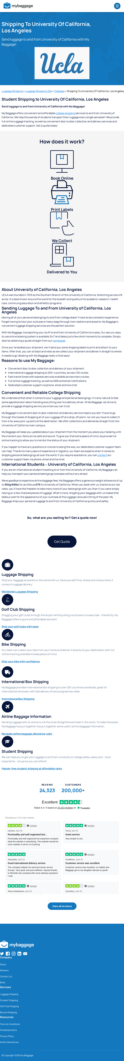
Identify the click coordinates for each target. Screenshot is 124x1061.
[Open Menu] (117, 6)
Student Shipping (9, 1000)
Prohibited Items (8, 1030)
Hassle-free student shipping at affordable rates (32, 768)
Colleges (59, 91)
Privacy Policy (7, 1036)
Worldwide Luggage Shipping (20, 591)
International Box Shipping (18, 699)
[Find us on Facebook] (8, 953)
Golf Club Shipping (9, 1006)
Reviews (4, 970)
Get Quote (62, 541)
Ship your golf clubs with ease (20, 626)
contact (102, 455)
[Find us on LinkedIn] (19, 953)
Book (2, 982)
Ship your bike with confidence (21, 661)
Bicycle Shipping (8, 1012)
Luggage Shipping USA (38, 91)
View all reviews (62, 906)
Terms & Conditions (10, 1024)
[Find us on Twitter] (2, 953)
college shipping (65, 113)
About (3, 964)
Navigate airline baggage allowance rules (27, 734)
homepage (59, 340)
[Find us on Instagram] (14, 953)
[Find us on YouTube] (25, 953)
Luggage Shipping (12, 91)
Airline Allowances (9, 1042)
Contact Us (6, 976)
